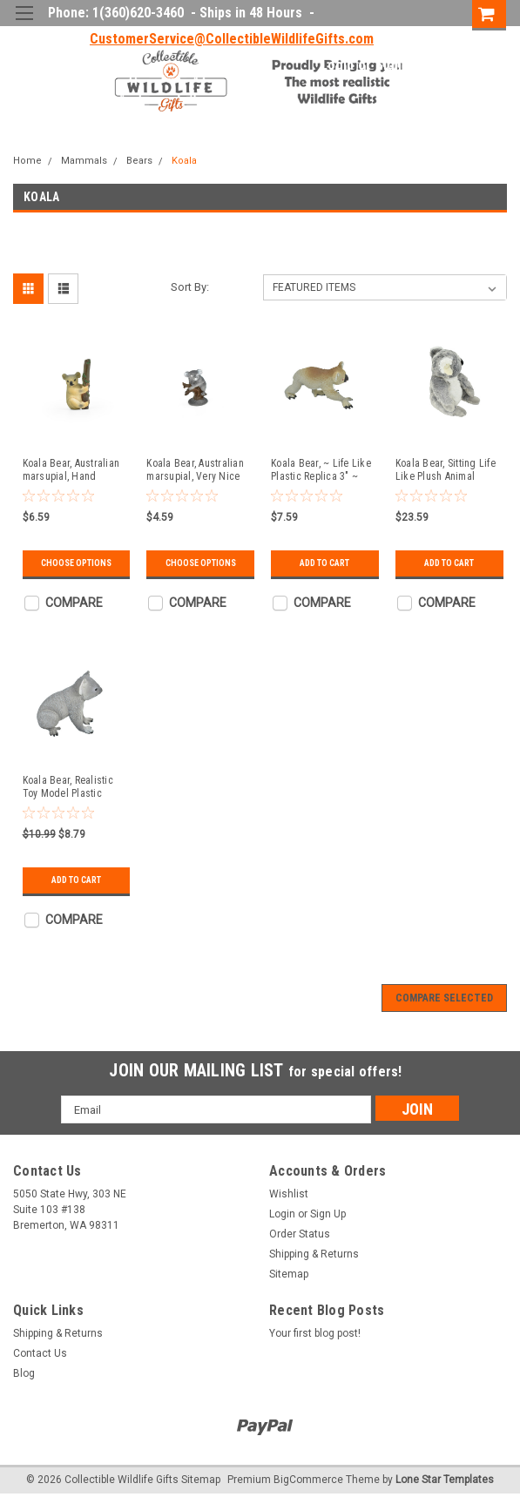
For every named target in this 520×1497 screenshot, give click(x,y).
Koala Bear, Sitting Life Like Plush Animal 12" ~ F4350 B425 (445, 470)
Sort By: (190, 286)
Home (27, 160)
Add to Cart (324, 563)
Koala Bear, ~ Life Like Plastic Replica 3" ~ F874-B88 (321, 470)
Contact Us (40, 1353)
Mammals (84, 160)
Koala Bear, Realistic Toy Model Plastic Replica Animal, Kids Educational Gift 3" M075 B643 (68, 787)
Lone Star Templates (444, 1479)
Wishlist (288, 1194)
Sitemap (288, 1274)
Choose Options (76, 563)
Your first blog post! (315, 1333)
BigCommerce (308, 1479)
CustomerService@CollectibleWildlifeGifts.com (232, 38)
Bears (139, 160)
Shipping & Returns (314, 1254)
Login (337, 65)
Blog (24, 1373)
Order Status (299, 1234)
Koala (184, 160)
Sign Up (397, 65)
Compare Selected (444, 998)
